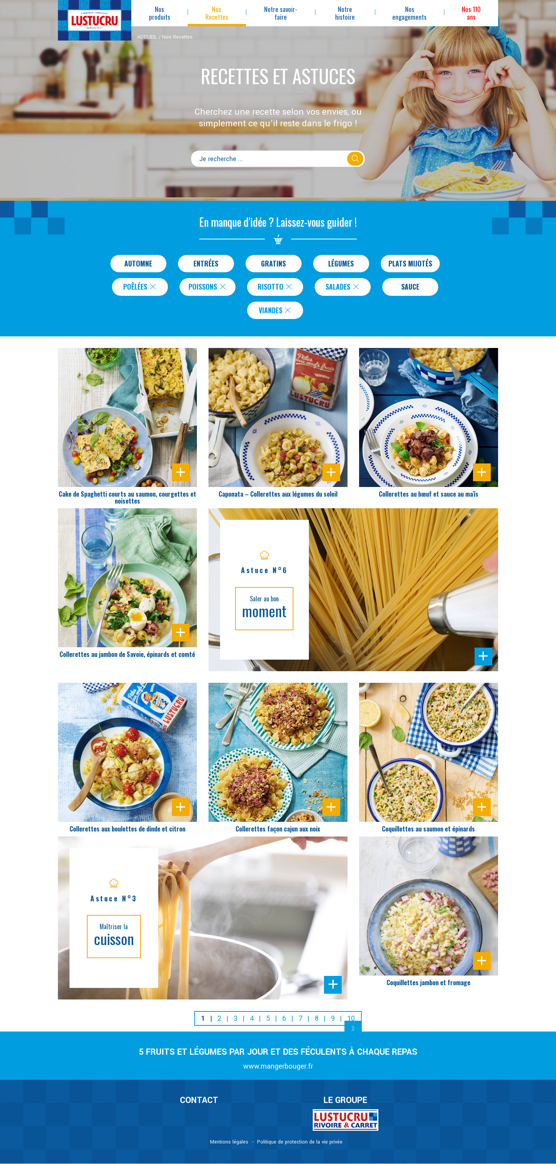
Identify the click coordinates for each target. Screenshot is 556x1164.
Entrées (205, 263)
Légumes (341, 263)
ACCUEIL (147, 37)
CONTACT (199, 1100)
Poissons (207, 287)
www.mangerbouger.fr (278, 1067)
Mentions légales (229, 1142)
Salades (342, 287)
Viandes (275, 310)
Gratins (273, 263)
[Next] (353, 1028)
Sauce (410, 287)
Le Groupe (345, 1100)
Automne (138, 263)
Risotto (275, 287)
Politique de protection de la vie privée (299, 1142)
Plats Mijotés (410, 263)
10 (351, 1019)
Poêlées (140, 287)
